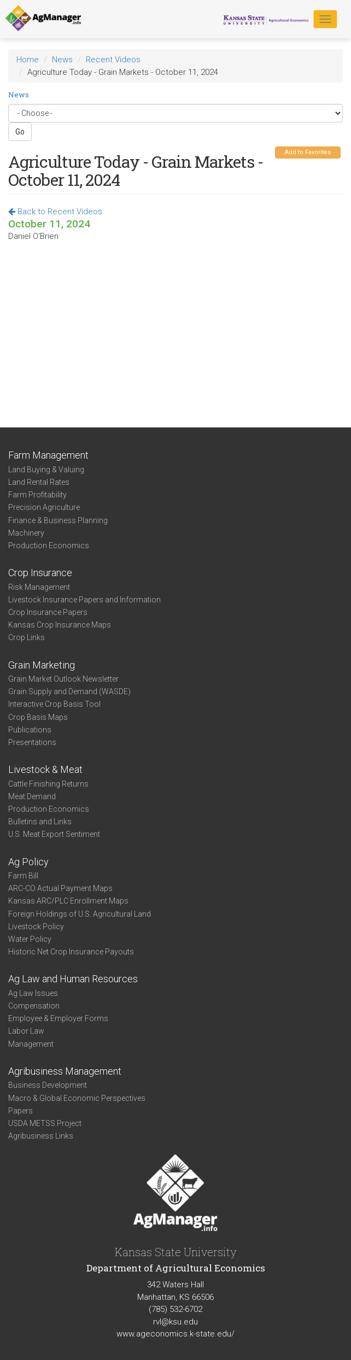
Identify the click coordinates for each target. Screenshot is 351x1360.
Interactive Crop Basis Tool (54, 704)
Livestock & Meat (45, 769)
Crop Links (26, 637)
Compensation (34, 1005)
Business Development (47, 1085)
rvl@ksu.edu (175, 1322)
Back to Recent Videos (55, 211)
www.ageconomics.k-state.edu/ (175, 1334)
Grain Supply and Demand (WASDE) (69, 691)
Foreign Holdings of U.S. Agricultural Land (79, 914)
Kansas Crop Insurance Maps (59, 624)
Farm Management (48, 455)
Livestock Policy (36, 926)
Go (20, 131)
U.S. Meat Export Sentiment (54, 834)
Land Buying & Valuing (46, 469)
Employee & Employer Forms (58, 1018)
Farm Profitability (37, 494)
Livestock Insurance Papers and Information (84, 599)
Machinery (26, 533)
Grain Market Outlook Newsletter (63, 679)
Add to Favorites (308, 152)
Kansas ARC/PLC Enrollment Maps (68, 900)
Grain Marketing (41, 665)
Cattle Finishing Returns (48, 783)
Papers (20, 1110)
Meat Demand (32, 796)
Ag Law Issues (33, 993)
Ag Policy (28, 861)
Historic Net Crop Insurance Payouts (71, 951)
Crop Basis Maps (38, 717)
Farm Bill (23, 875)
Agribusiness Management (64, 1071)
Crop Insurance (40, 572)
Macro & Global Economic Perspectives (76, 1098)
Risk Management (39, 587)
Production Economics (48, 545)
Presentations (32, 742)
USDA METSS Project (44, 1123)
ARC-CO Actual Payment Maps (60, 888)
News (62, 60)
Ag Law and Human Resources (73, 978)
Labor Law (26, 1031)
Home (27, 60)
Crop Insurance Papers (47, 612)
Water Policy (29, 939)
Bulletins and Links (40, 821)
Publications (29, 729)
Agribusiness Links (40, 1136)
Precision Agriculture (44, 507)
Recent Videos (113, 60)
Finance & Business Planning (58, 520)
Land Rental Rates (38, 482)
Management (31, 1044)
